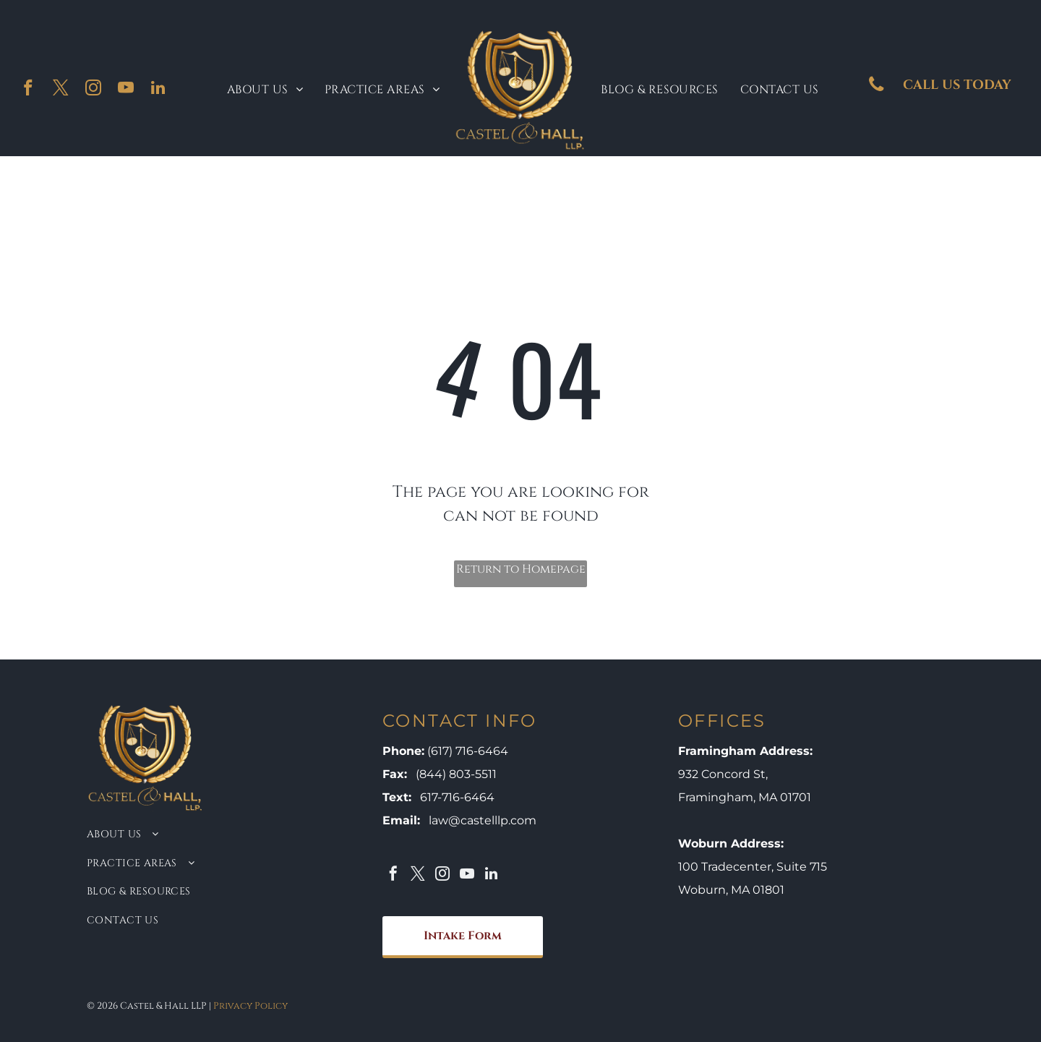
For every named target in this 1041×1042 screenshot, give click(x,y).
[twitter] (60, 89)
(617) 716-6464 (467, 751)
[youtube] (125, 89)
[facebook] (28, 89)
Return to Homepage (521, 569)
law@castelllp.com (482, 820)
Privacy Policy (250, 1005)
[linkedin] (158, 89)
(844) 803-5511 (456, 774)
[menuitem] (265, 90)
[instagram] (93, 89)
